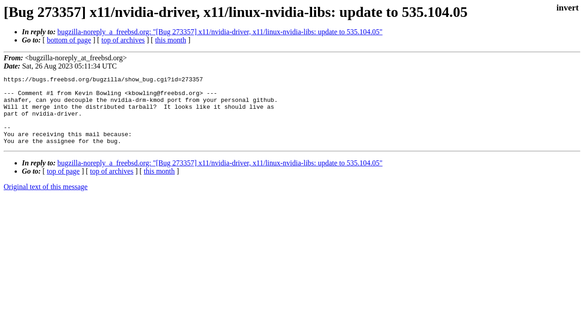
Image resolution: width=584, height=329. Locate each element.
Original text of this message (46, 200)
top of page (63, 185)
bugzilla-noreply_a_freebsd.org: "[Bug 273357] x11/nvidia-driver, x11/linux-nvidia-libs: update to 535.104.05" (220, 32)
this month (170, 40)
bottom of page (69, 40)
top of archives (123, 40)
